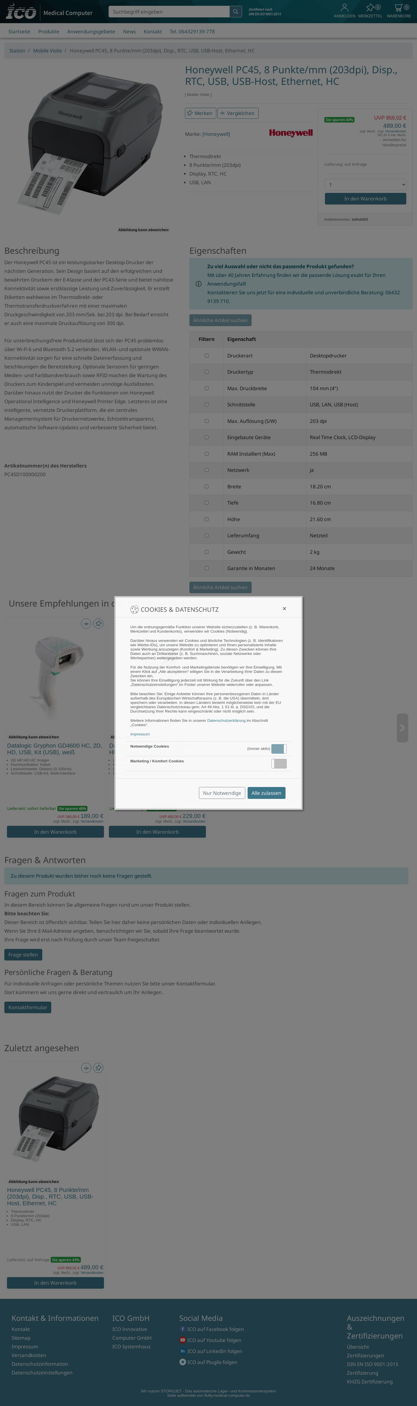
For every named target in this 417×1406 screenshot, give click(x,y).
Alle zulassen (266, 793)
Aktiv (278, 748)
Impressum (140, 734)
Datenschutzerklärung (226, 720)
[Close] (284, 608)
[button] (279, 749)
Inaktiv (281, 763)
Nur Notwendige (222, 793)
